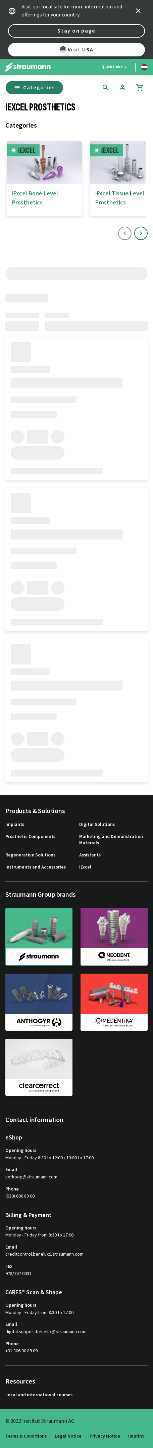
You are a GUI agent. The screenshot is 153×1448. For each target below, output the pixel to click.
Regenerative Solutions (30, 855)
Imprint (136, 1436)
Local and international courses (38, 1395)
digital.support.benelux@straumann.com (46, 1332)
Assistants (90, 855)
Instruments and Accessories (35, 867)
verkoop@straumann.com (31, 1177)
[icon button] (138, 10)
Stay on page (76, 31)
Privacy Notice (105, 1436)
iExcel (85, 867)
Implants (14, 825)
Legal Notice (68, 1436)
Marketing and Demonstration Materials (111, 840)
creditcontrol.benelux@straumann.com (44, 1254)
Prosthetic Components (30, 837)
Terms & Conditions (26, 1436)
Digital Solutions (97, 825)
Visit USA (76, 49)
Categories (34, 87)
